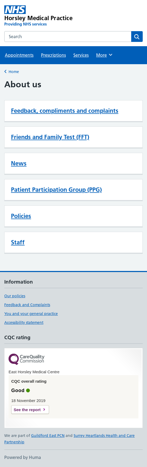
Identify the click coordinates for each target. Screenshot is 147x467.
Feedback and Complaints (27, 304)
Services (81, 55)
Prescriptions (53, 55)
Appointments (19, 55)
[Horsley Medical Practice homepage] (45, 16)
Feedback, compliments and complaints (64, 110)
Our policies (14, 296)
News (19, 163)
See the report (27, 409)
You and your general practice (31, 313)
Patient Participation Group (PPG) (56, 189)
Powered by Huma (22, 457)
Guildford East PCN (48, 435)
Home (14, 71)
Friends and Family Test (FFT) (50, 137)
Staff (18, 242)
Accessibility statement (23, 322)
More (104, 55)
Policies (21, 216)
